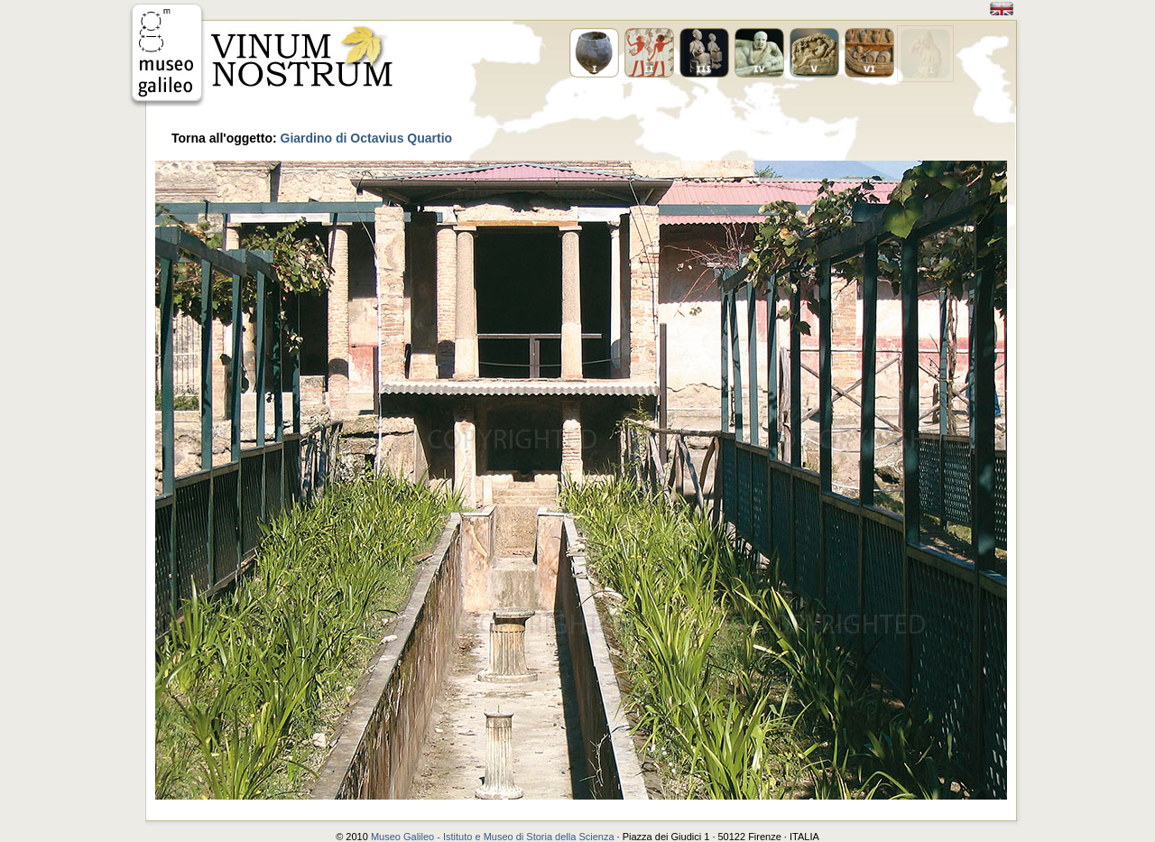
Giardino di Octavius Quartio (367, 138)
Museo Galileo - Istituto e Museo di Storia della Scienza (492, 836)
